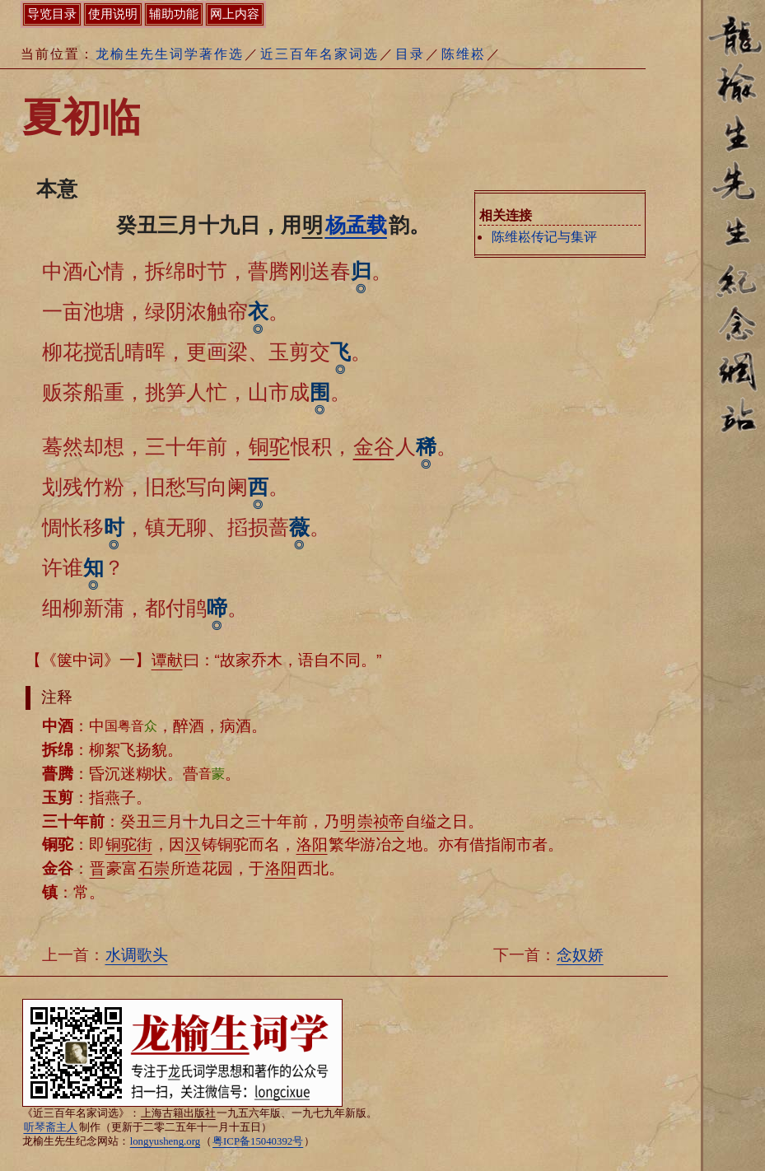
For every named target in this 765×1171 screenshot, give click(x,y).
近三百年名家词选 (319, 54)
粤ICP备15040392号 (257, 1141)
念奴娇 (580, 954)
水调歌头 (136, 954)
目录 (410, 54)
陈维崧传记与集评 (544, 237)
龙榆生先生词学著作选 (170, 54)
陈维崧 (463, 54)
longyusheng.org (165, 1141)
